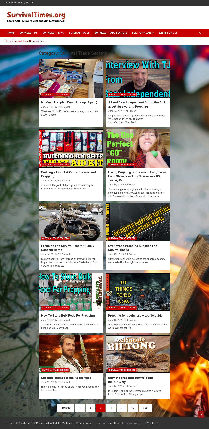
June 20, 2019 (115, 111)
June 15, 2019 (48, 382)
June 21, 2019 (48, 107)
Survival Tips (28, 32)
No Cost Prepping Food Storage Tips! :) (69, 102)
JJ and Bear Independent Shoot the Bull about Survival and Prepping (136, 104)
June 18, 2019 (48, 254)
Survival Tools (79, 32)
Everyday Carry (143, 32)
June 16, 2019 (115, 320)
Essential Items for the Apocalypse (66, 378)
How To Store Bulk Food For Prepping (68, 315)
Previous (65, 407)
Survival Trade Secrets (111, 32)
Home (11, 32)
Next (145, 407)
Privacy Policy (83, 423)
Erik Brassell (64, 107)
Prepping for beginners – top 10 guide (135, 315)
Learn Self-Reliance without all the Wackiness (48, 423)
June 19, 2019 (48, 180)
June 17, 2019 (115, 254)
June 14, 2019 (115, 386)
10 (133, 407)
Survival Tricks (53, 32)
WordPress (152, 423)
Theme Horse (113, 423)
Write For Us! (168, 32)
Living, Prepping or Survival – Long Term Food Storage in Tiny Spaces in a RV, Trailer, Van (137, 176)
